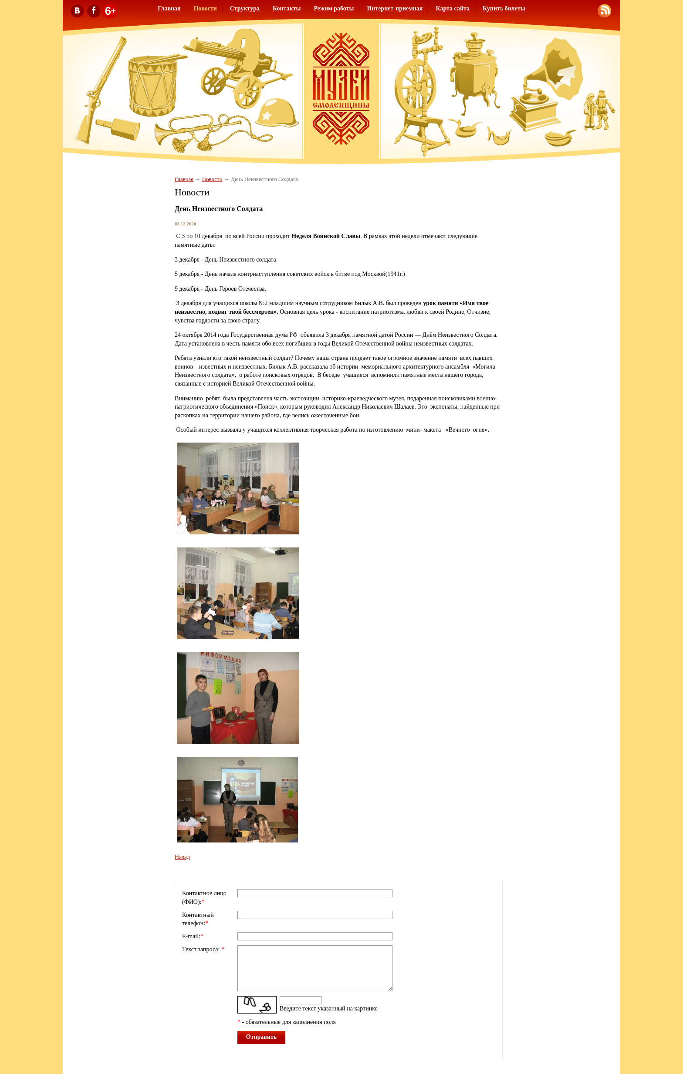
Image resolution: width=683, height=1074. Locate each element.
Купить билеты (504, 8)
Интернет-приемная (395, 8)
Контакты (287, 8)
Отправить (261, 1037)
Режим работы (334, 8)
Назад (182, 857)
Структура (245, 8)
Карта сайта (453, 8)
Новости (205, 8)
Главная (169, 8)
